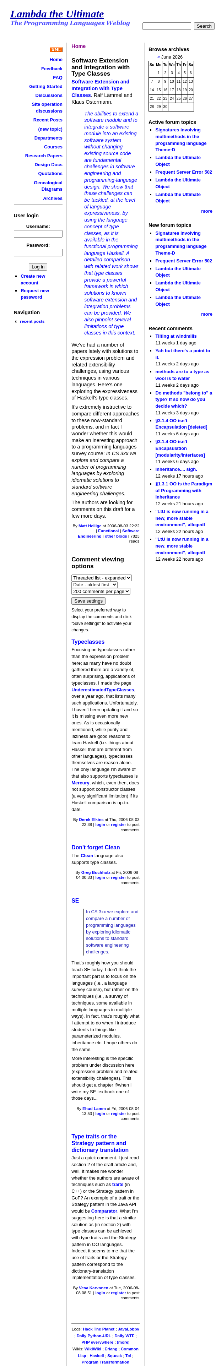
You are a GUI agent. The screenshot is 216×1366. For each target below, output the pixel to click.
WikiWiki (93, 1349)
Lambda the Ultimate (57, 14)
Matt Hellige (90, 526)
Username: (38, 226)
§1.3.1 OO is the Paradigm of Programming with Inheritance (183, 490)
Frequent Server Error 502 (183, 172)
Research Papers (44, 155)
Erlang (111, 1349)
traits (118, 1184)
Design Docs (48, 164)
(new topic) (50, 129)
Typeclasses (87, 642)
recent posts (32, 321)
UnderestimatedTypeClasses (102, 689)
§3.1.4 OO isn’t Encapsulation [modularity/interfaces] (180, 448)
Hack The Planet (98, 1329)
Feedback (52, 68)
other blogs (116, 536)
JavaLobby (128, 1329)
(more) (123, 1342)
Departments (48, 138)
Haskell (97, 1356)
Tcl (128, 1356)
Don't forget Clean (95, 847)
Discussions (49, 95)
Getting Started (46, 86)
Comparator (104, 1211)
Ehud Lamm (94, 1108)
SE (75, 901)
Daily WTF (125, 1336)
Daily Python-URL (94, 1336)
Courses (53, 146)
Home (56, 59)
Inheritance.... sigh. (176, 469)
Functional (108, 531)
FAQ (58, 77)
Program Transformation (105, 1362)
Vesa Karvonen (93, 1288)
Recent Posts (48, 120)
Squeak (114, 1356)
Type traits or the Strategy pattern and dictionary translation (100, 1143)
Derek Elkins (91, 819)
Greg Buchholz (95, 872)
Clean (87, 855)
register (118, 824)
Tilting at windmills (175, 336)
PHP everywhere (97, 1342)
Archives (53, 198)
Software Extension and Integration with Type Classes (100, 88)
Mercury (80, 782)
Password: (38, 245)
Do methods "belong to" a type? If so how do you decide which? (183, 399)
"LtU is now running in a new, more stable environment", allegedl (181, 518)
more (206, 211)
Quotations (50, 173)
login (100, 824)
